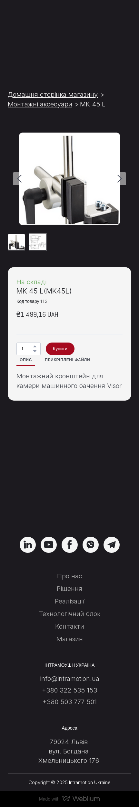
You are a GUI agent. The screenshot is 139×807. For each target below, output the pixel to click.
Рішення (69, 589)
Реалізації (69, 601)
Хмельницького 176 (68, 760)
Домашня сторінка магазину (53, 94)
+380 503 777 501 (70, 702)
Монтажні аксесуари (40, 104)
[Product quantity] (27, 348)
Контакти (69, 626)
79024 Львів (69, 742)
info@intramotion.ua (69, 678)
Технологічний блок (69, 614)
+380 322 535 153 (69, 690)
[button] (34, 346)
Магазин (69, 639)
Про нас (69, 576)
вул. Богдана (69, 751)
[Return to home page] (69, 492)
